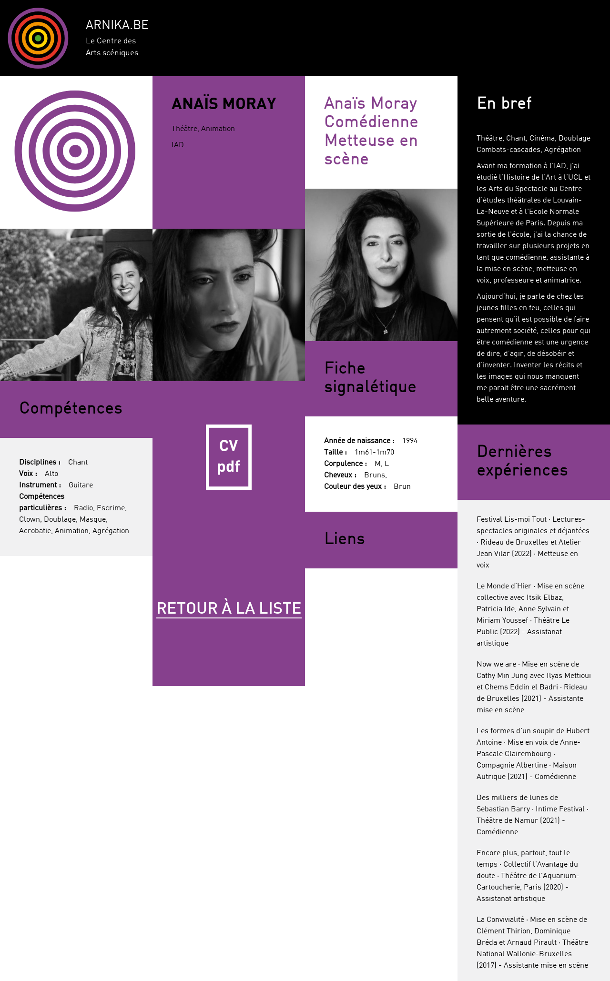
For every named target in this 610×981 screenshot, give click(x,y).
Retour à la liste (229, 609)
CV (228, 457)
